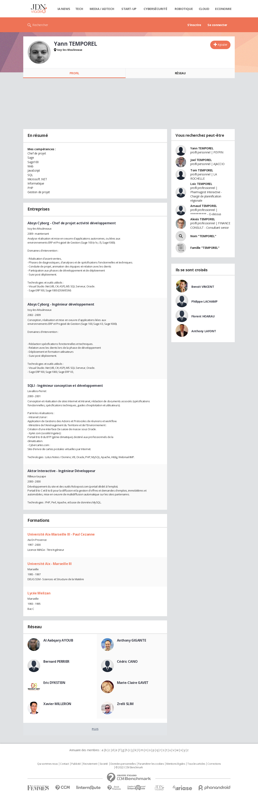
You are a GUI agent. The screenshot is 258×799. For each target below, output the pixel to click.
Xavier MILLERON (57, 703)
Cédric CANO (127, 661)
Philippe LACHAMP (204, 301)
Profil (74, 73)
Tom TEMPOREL (201, 170)
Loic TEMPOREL (201, 184)
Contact (64, 763)
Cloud (204, 9)
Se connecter (217, 25)
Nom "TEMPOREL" (203, 236)
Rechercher (40, 25)
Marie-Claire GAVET (132, 682)
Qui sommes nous (47, 763)
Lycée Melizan (39, 593)
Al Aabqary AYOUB (58, 640)
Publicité (76, 763)
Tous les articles (196, 763)
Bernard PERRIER (56, 661)
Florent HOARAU (202, 316)
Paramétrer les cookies (151, 763)
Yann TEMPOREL (202, 148)
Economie (223, 9)
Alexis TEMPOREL (202, 219)
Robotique (184, 9)
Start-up (128, 9)
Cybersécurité (155, 9)
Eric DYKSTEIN (54, 682)
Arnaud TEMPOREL (203, 206)
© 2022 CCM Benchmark (129, 767)
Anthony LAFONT (203, 331)
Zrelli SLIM (125, 703)
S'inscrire (194, 25)
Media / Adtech (102, 9)
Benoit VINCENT (202, 287)
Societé (104, 763)
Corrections (214, 763)
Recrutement (90, 763)
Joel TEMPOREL (201, 160)
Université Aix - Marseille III (49, 563)
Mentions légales (175, 763)
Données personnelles (123, 763)
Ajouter (222, 45)
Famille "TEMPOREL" (204, 248)
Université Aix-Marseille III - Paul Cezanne (61, 534)
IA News (64, 9)
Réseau (180, 73)
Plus (95, 729)
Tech (79, 9)
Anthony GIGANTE (131, 640)
